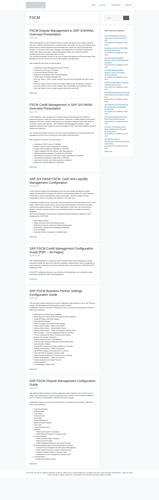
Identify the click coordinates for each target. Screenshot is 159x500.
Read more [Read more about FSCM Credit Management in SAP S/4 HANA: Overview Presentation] (33, 167)
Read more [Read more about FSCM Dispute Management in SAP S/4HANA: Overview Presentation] (33, 93)
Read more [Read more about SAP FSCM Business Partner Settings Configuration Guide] (33, 369)
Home (93, 5)
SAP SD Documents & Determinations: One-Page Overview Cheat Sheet (117, 141)
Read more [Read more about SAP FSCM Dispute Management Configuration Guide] (33, 463)
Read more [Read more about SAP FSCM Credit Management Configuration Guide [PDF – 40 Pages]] (33, 279)
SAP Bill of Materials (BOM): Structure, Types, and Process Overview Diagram (115, 72)
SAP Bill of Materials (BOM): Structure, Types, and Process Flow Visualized (116, 60)
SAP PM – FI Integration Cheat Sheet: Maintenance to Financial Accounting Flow (115, 129)
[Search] (126, 18)
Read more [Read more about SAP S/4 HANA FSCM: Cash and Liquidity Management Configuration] (33, 236)
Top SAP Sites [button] (117, 5)
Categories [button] (104, 5)
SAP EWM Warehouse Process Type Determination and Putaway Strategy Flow (117, 95)
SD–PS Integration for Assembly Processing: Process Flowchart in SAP (116, 38)
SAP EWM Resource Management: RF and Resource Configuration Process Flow (116, 107)
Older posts (108, 151)
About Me (128, 5)
